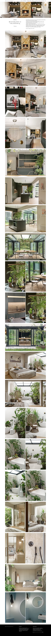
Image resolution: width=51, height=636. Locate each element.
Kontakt (20, 626)
